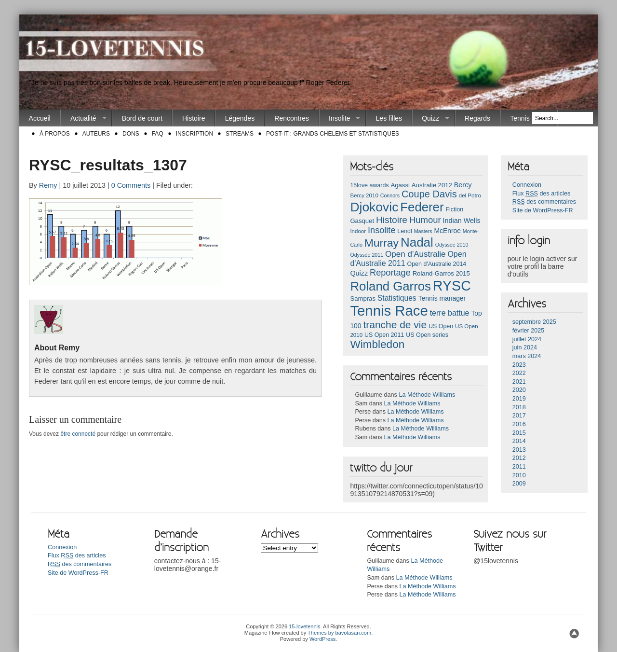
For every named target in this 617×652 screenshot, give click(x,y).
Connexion (526, 184)
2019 (519, 398)
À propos (55, 133)
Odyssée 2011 (366, 255)
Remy (48, 185)
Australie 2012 (432, 185)
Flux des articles (541, 193)
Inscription (194, 133)
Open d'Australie (415, 254)
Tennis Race (528, 118)
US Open (441, 326)
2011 (519, 466)
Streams (240, 133)
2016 (519, 424)
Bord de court (142, 118)
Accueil (40, 118)
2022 (519, 373)
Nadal (417, 242)
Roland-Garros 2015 (441, 273)
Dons (130, 133)
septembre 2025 (534, 322)
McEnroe (447, 231)
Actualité (83, 118)
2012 (519, 458)
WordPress (322, 639)
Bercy (463, 185)
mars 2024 (526, 356)
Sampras (363, 298)
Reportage (390, 272)
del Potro (470, 195)
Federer (421, 207)
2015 (519, 433)
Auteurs (96, 133)
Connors (390, 195)
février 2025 (528, 330)
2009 (519, 483)
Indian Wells (461, 220)
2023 (519, 364)
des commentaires (544, 201)
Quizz (431, 118)
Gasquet (362, 220)
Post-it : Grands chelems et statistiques (332, 133)
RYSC (452, 285)
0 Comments (131, 185)
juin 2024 (524, 347)
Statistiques (396, 298)
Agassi (399, 185)
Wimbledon (377, 344)
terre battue (449, 313)
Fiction (454, 209)
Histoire (193, 118)
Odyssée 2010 (452, 245)
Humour (425, 220)
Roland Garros (390, 286)
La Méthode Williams (427, 394)
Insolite (340, 118)
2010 (519, 475)
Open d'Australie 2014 (437, 264)
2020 (519, 390)
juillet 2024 (526, 339)
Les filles (389, 118)
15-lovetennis (304, 626)
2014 (519, 441)
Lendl (404, 231)
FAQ (157, 133)
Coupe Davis (429, 194)
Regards (477, 118)
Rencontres (291, 118)
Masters (423, 231)
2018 (519, 407)
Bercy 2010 (364, 195)
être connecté (77, 433)
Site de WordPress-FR (542, 210)
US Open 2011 (384, 335)
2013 (519, 449)
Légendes (240, 118)
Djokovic (374, 207)
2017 (519, 415)
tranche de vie (395, 324)
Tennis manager (442, 298)
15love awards (369, 185)
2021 (519, 381)
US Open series (427, 335)
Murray (381, 242)
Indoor (358, 231)
